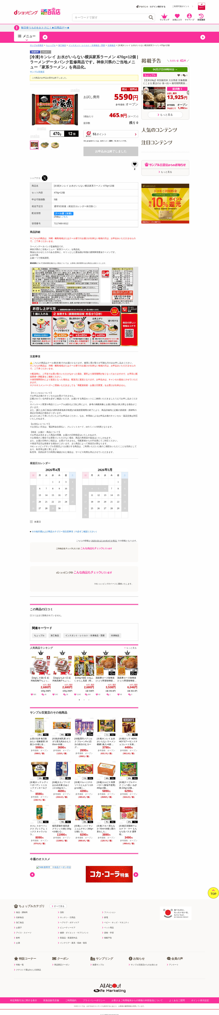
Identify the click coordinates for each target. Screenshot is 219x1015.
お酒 (17, 943)
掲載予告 (107, 938)
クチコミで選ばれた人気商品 (27, 970)
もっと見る (131, 648)
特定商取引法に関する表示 (23, 1000)
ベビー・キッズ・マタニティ (115, 922)
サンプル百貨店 (36, 45)
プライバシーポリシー (94, 1000)
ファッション (109, 912)
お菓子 (18, 928)
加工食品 (62, 45)
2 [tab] (84, 700)
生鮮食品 (19, 917)
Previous (33, 674)
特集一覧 (19, 965)
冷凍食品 (111, 45)
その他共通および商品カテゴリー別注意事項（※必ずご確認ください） (65, 531)
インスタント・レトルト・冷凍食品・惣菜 (87, 45)
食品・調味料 (21, 912)
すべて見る (58, 906)
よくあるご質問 (177, 1000)
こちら (64, 216)
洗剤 (61, 912)
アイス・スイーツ (22, 933)
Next (136, 674)
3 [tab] (88, 700)
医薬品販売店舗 (51, 1000)
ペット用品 (108, 928)
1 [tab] (79, 700)
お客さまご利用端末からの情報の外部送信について (137, 1000)
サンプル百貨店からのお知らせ (143, 965)
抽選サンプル (97, 965)
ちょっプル (51, 45)
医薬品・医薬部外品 (67, 938)
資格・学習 (108, 933)
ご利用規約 (70, 1000)
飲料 (17, 938)
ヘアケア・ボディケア (68, 922)
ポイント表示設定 (200, 1000)
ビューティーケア (66, 928)
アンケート (173, 965)
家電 (105, 917)
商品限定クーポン (61, 965)
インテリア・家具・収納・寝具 (72, 943)
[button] (45, 37)
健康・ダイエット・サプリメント (73, 933)
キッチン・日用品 (66, 917)
